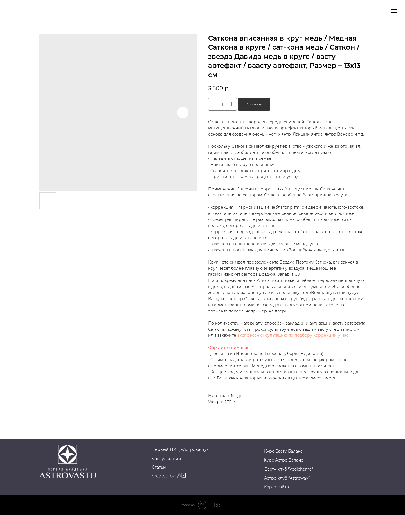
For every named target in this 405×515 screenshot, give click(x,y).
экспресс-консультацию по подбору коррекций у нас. (293, 335)
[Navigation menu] (394, 11)
